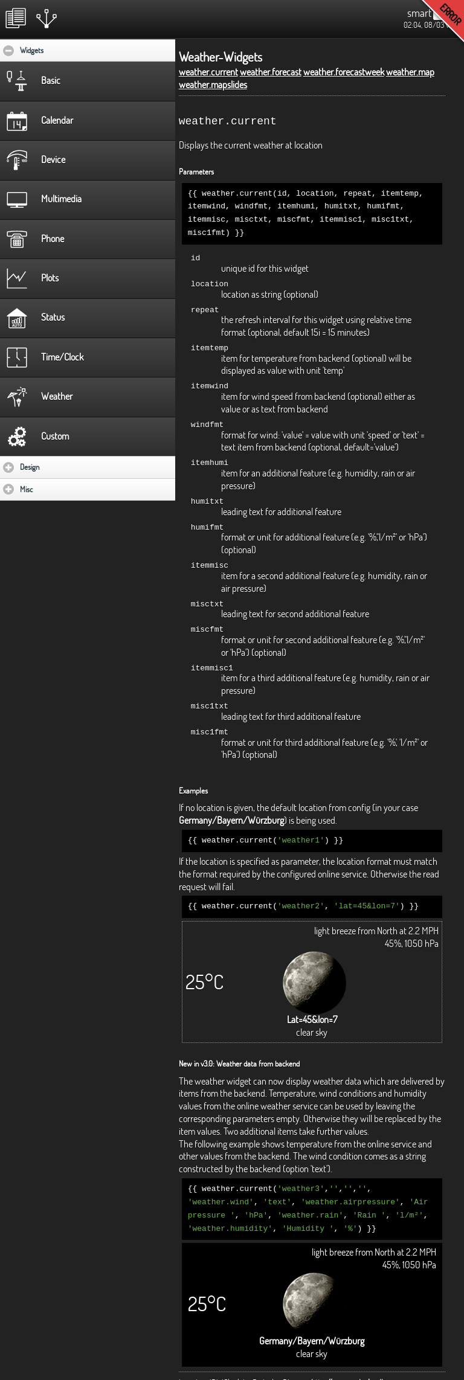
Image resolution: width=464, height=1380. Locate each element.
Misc (61, 489)
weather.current (208, 72)
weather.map (410, 72)
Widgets (68, 50)
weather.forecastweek (343, 72)
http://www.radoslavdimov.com (362, 1364)
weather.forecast (270, 72)
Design (65, 467)
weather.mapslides (213, 85)
